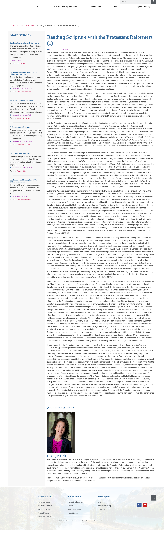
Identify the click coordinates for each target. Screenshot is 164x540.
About (39, 16)
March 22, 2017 (68, 59)
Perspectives (16, 98)
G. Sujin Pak (56, 465)
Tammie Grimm (22, 181)
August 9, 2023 (27, 98)
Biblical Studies (27, 35)
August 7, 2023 (28, 125)
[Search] (153, 11)
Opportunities (96, 16)
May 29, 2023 (27, 177)
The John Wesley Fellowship (66, 16)
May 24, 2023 (26, 206)
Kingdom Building (142, 16)
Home (15, 35)
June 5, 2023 (27, 151)
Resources (118, 16)
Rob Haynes (21, 73)
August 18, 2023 (15, 70)
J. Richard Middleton (24, 101)
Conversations (16, 125)
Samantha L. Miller (23, 128)
